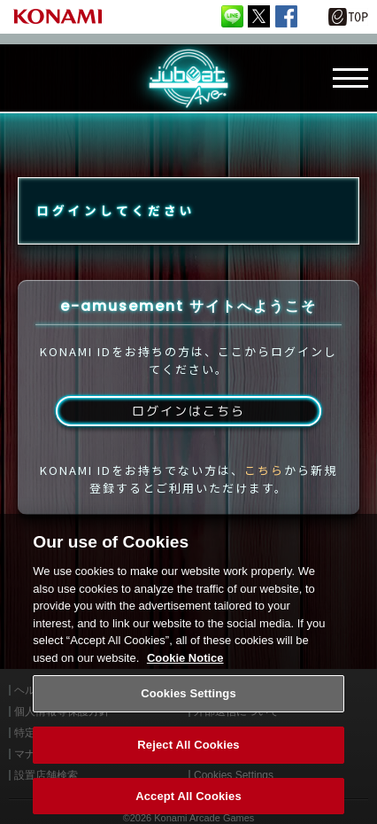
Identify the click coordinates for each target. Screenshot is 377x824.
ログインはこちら (188, 410)
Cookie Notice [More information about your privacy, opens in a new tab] (185, 672)
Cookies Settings (188, 707)
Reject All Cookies (188, 759)
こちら (264, 470)
